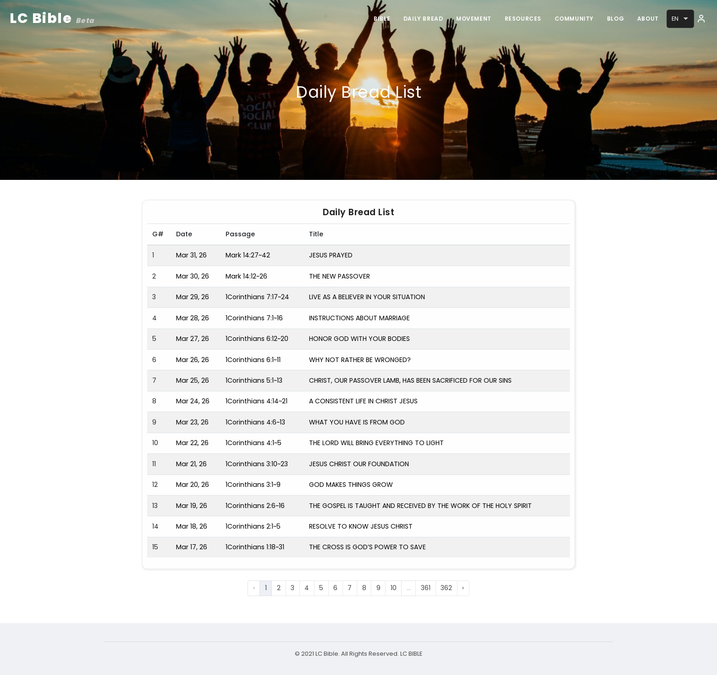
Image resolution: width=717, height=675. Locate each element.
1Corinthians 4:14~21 (256, 401)
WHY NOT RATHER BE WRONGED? (360, 359)
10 (394, 587)
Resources (520, 18)
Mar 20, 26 (192, 484)
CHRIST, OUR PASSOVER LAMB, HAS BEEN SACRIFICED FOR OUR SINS (410, 380)
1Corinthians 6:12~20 (257, 338)
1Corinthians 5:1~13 (254, 380)
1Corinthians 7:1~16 (254, 318)
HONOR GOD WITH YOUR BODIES (359, 338)
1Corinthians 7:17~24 (257, 296)
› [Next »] (463, 587)
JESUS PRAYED (331, 255)
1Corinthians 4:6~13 (255, 422)
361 (425, 587)
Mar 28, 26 (192, 318)
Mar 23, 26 (192, 422)
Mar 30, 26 (192, 276)
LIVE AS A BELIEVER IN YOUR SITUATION (367, 296)
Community (572, 18)
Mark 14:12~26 (246, 276)
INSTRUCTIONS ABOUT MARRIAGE (359, 318)
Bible (378, 18)
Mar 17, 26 (191, 547)
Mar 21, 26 (191, 464)
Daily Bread (420, 18)
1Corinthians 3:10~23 (257, 464)
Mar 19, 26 (191, 505)
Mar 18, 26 (191, 526)
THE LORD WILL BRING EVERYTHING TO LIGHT (376, 442)
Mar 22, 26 (192, 442)
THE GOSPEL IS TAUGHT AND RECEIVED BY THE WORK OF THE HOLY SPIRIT (420, 505)
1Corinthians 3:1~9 (253, 484)
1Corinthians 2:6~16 (255, 505)
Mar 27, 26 (192, 338)
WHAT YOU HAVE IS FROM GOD (357, 422)
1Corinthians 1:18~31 (255, 547)
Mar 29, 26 (192, 296)
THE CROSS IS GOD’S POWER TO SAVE (367, 547)
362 (446, 587)
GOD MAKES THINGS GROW (351, 484)
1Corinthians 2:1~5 (253, 526)
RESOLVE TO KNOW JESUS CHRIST (361, 526)
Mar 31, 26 (191, 255)
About (647, 18)
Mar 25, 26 (192, 380)
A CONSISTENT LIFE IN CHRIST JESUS (363, 401)
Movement (471, 18)
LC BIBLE (411, 653)
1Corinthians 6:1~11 (253, 359)
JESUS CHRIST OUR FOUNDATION (359, 464)
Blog (614, 18)
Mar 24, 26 (193, 401)
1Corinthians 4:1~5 (253, 442)
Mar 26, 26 (192, 359)
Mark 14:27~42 (248, 255)
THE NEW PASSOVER (339, 276)
